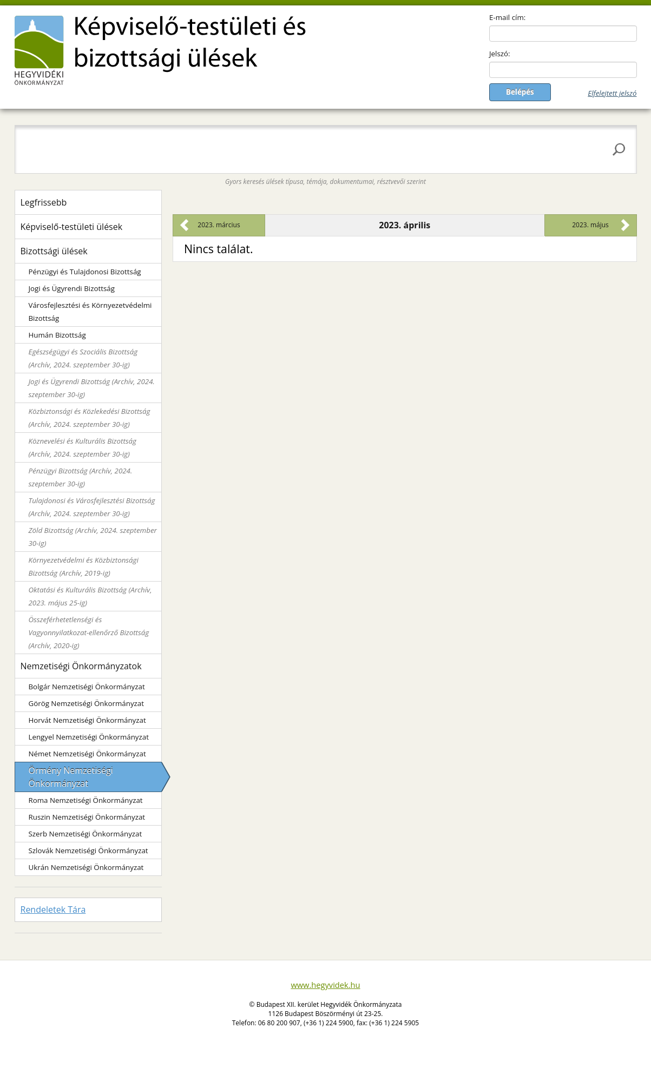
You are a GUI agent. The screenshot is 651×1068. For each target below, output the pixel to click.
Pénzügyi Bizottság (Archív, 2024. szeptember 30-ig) (81, 477)
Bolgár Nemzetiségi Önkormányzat (87, 686)
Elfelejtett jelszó (612, 93)
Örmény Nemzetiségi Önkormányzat (71, 776)
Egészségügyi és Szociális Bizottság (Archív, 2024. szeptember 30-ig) (83, 358)
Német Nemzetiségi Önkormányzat (87, 754)
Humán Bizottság (57, 335)
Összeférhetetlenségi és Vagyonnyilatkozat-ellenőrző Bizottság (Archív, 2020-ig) (89, 632)
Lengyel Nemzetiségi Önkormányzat (89, 737)
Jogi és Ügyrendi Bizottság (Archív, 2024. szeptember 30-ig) (92, 388)
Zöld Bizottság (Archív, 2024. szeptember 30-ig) (93, 536)
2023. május (590, 224)
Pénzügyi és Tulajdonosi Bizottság (85, 271)
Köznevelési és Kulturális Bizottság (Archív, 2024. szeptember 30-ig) (83, 447)
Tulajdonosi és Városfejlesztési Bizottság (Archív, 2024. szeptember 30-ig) (92, 507)
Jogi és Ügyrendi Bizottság (72, 288)
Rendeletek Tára (53, 909)
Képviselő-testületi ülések (72, 227)
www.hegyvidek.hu (325, 984)
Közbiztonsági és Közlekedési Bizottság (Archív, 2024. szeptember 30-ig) (89, 417)
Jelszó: (499, 53)
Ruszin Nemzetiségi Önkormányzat (87, 817)
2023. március (219, 224)
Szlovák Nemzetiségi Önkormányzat (88, 850)
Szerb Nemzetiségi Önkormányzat (85, 834)
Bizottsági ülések (54, 251)
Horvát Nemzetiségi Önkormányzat (87, 720)
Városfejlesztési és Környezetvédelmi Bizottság (90, 311)
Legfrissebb (44, 202)
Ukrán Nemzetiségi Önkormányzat (86, 867)
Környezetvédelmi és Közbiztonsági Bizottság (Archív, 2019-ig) (84, 566)
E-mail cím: (507, 17)
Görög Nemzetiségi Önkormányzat (86, 703)
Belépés (520, 92)
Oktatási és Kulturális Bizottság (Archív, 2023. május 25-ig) (90, 596)
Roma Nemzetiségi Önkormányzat (86, 800)
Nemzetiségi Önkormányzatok (81, 666)
